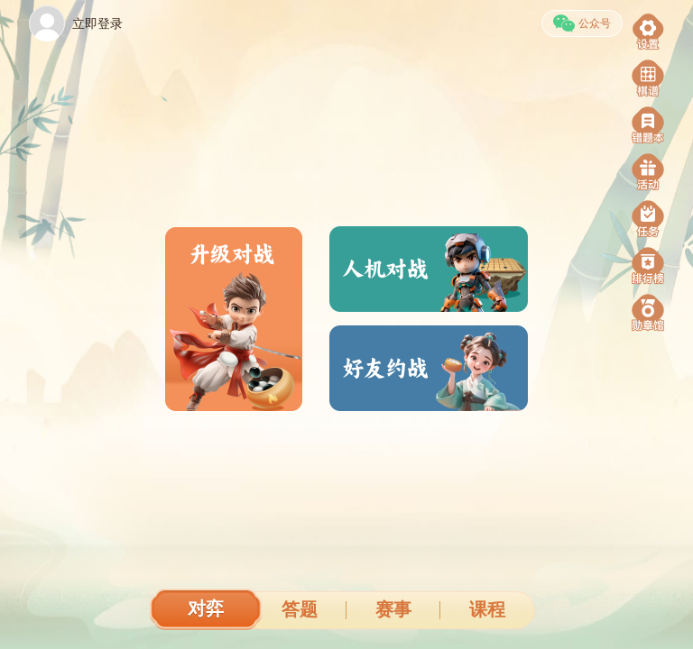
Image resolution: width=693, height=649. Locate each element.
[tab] (206, 611)
